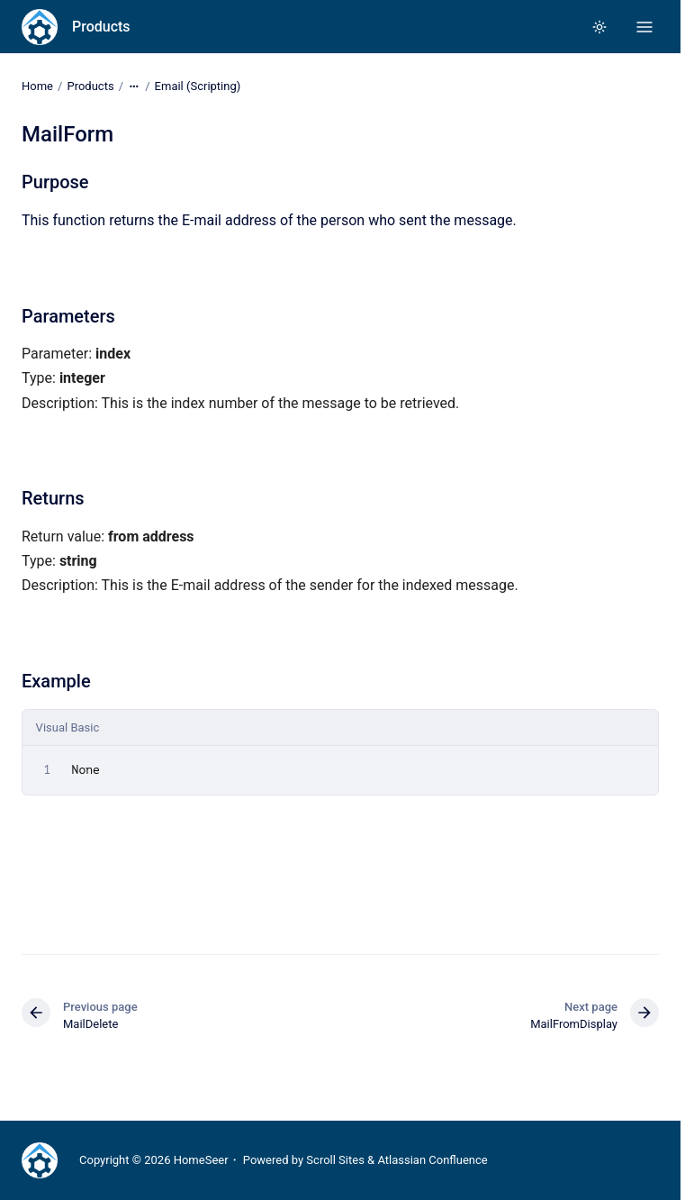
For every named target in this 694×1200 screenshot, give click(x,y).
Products (101, 26)
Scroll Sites (335, 1160)
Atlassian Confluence (432, 1160)
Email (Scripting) (198, 86)
